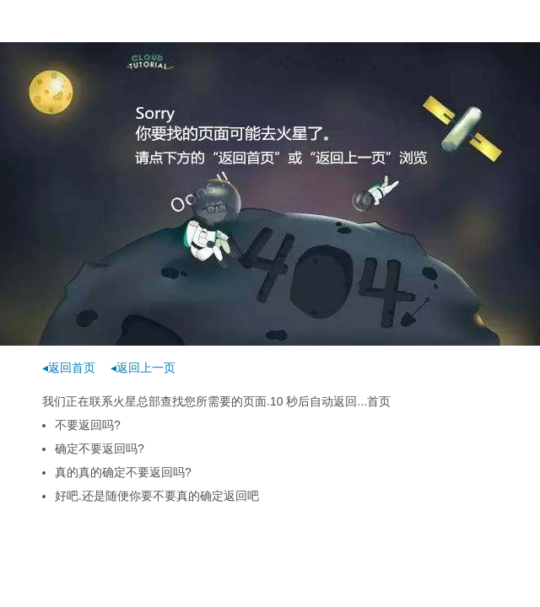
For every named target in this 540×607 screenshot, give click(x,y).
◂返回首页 (68, 367)
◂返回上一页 (143, 367)
